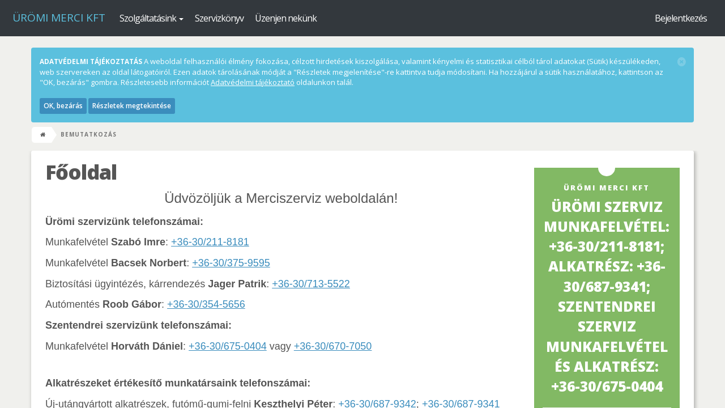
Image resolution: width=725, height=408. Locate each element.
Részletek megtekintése (131, 105)
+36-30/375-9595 (231, 263)
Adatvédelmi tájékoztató (253, 82)
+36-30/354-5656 (206, 304)
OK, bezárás (63, 105)
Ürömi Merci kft (58, 17)
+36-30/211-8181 (210, 242)
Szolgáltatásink (152, 18)
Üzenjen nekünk (286, 18)
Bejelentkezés (681, 18)
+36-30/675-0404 (228, 346)
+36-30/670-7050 (333, 346)
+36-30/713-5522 (311, 284)
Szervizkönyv (219, 18)
